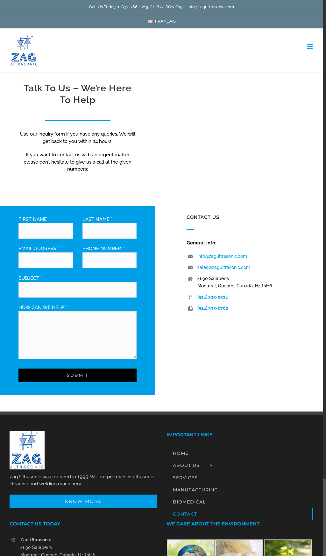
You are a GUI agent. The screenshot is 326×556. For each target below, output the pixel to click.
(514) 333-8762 (212, 308)
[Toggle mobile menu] (310, 46)
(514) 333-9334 (212, 296)
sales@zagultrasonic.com (223, 267)
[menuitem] (161, 21)
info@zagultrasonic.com (211, 6)
